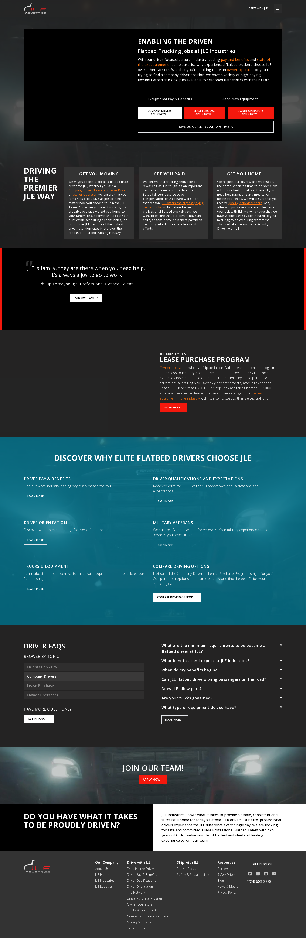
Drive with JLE (258, 8)
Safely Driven (226, 875)
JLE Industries (105, 881)
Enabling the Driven (141, 869)
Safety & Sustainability (193, 875)
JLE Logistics (104, 886)
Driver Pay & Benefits (142, 875)
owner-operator (240, 69)
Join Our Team (86, 297)
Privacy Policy (226, 892)
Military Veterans (139, 922)
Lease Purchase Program (145, 898)
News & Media (227, 886)
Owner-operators (174, 367)
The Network (136, 892)
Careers (223, 869)
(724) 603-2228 (259, 881)
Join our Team (137, 928)
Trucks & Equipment (141, 910)
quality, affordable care (245, 203)
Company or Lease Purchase (148, 916)
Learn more (175, 720)
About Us (102, 869)
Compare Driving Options (177, 597)
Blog (220, 881)
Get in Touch (38, 718)
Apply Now (153, 779)
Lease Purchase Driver (110, 190)
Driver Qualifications (141, 881)
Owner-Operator (85, 194)
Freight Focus (186, 869)
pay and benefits (235, 59)
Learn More (173, 407)
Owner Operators (139, 904)
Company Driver (80, 190)
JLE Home (102, 875)
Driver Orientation (140, 886)
